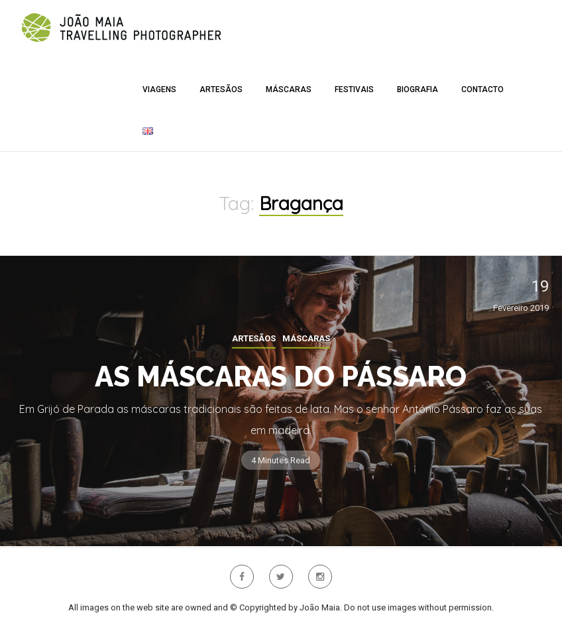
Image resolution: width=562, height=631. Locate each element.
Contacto (482, 89)
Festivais (354, 89)
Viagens (159, 89)
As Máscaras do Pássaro (281, 377)
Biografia (417, 89)
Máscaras (288, 89)
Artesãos (221, 89)
